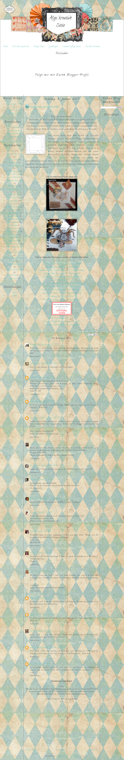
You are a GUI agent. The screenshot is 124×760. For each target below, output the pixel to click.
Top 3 (14, 107)
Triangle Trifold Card (15, 252)
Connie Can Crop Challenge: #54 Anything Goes (62, 286)
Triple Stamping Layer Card (14, 260)
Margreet (33, 479)
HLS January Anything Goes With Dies (62, 296)
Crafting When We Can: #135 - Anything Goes (61, 273)
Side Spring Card (13, 231)
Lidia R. (33, 377)
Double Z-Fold (13, 194)
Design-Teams (39, 46)
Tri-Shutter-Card (13, 244)
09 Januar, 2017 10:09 (46, 401)
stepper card (13, 278)
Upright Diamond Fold (14, 269)
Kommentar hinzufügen (61, 681)
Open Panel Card (13, 219)
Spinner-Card (13, 234)
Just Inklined (88, 332)
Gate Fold (13, 210)
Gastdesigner (53, 46)
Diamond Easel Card (15, 180)
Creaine (32, 512)
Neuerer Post (30, 750)
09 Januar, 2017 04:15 (48, 363)
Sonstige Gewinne (14, 113)
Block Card (12, 159)
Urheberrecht (14, 136)
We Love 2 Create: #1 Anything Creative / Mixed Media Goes (61, 283)
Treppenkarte (13, 240)
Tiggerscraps (34, 614)
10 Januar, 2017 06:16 (49, 465)
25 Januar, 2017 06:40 (57, 647)
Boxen (14, 292)
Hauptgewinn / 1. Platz (14, 104)
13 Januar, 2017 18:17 (43, 531)
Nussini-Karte (12, 216)
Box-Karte (13, 162)
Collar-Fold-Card (13, 174)
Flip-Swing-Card (13, 207)
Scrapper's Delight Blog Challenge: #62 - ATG (61, 321)
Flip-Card (13, 204)
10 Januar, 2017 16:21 (45, 479)
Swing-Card (13, 237)
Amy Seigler (34, 598)
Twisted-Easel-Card (14, 264)
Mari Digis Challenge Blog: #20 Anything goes (61, 324)
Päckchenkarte (13, 222)
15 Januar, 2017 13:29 (43, 552)
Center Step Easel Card (14, 165)
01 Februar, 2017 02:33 (41, 663)
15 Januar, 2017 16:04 (44, 571)
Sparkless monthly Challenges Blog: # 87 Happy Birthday (61, 270)
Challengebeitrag (75, 332)
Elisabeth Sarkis (36, 498)
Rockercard (13, 225)
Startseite (62, 750)
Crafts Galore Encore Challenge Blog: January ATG (61, 293)
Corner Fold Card (13, 177)
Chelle (32, 531)
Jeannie (32, 571)
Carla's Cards (35, 363)
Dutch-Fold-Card (13, 197)
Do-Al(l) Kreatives (92, 46)
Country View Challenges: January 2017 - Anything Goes (61, 289)
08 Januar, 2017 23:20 (50, 344)
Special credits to (14, 133)
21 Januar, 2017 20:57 (43, 631)
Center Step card (13, 171)
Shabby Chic (94, 332)
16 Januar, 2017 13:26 (48, 598)
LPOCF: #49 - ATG (61, 280)
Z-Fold (13, 275)
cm (31, 663)
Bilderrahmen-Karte (14, 154)
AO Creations (35, 465)
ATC (12, 151)
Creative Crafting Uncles (72, 46)
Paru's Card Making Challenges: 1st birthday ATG (62, 299)
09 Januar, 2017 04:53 (45, 377)
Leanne (32, 444)
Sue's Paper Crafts (37, 417)
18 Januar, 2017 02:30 (47, 614)
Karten (14, 295)
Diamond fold (13, 186)
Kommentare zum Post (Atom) (67, 756)
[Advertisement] (12, 332)
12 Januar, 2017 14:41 (44, 512)
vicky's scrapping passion (39, 647)
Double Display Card (14, 189)
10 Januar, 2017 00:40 (44, 444)
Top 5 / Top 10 (14, 110)
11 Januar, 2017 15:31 (51, 498)
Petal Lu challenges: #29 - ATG (62, 318)
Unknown (33, 401)
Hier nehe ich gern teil (20, 46)
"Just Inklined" (59, 157)
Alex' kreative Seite (60, 22)
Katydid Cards (35, 344)
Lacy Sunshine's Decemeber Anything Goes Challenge (62, 276)
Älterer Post (93, 750)
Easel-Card (12, 201)
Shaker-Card (13, 228)
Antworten (34, 356)
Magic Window (13, 213)
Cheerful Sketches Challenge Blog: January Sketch (62, 263)
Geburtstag (82, 332)
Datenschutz (14, 127)
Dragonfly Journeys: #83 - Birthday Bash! (62, 267)
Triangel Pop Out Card (14, 247)
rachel (32, 631)
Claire (32, 552)
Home (5, 46)
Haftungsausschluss (14, 130)
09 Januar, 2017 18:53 (53, 417)
